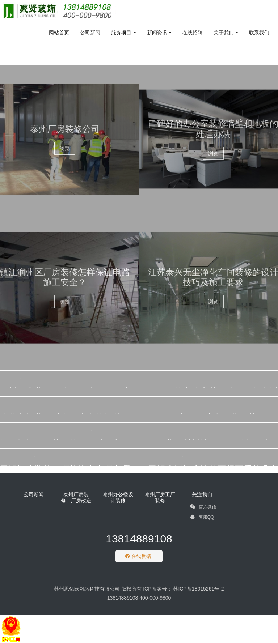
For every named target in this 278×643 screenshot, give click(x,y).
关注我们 (202, 494)
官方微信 (203, 508)
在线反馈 (138, 556)
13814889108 (139, 539)
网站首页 (59, 32)
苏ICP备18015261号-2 (198, 589)
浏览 (65, 148)
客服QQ (202, 518)
